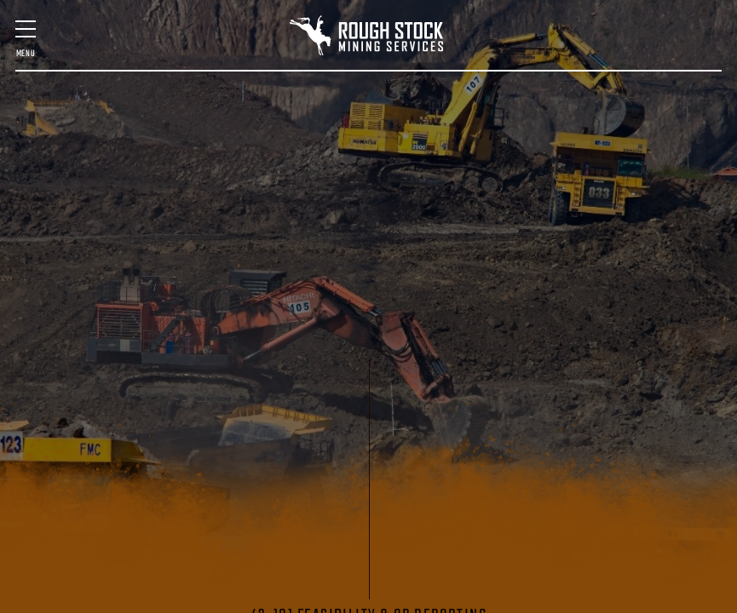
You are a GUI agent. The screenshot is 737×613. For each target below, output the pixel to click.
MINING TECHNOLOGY (393, 128)
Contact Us (552, 181)
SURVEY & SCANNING (327, 128)
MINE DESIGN (126, 128)
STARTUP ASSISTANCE (525, 128)
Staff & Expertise (197, 181)
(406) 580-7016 (623, 190)
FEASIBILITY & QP (184, 128)
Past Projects (111, 181)
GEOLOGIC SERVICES (459, 128)
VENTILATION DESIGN (597, 128)
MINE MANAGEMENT (258, 128)
